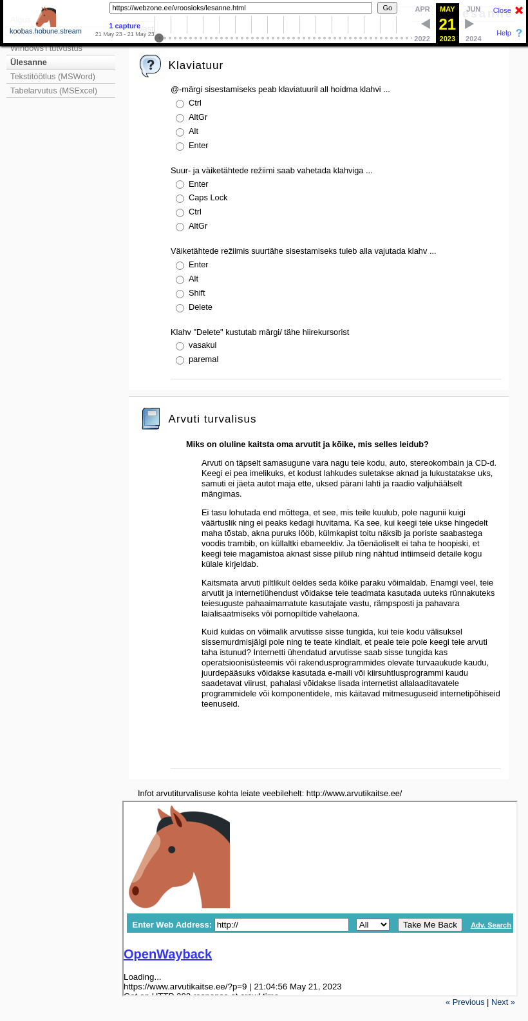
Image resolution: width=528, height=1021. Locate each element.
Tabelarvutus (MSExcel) (53, 90)
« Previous (465, 1002)
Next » (503, 1002)
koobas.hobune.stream (46, 28)
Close (502, 10)
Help (503, 33)
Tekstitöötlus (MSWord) (52, 76)
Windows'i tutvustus (46, 48)
